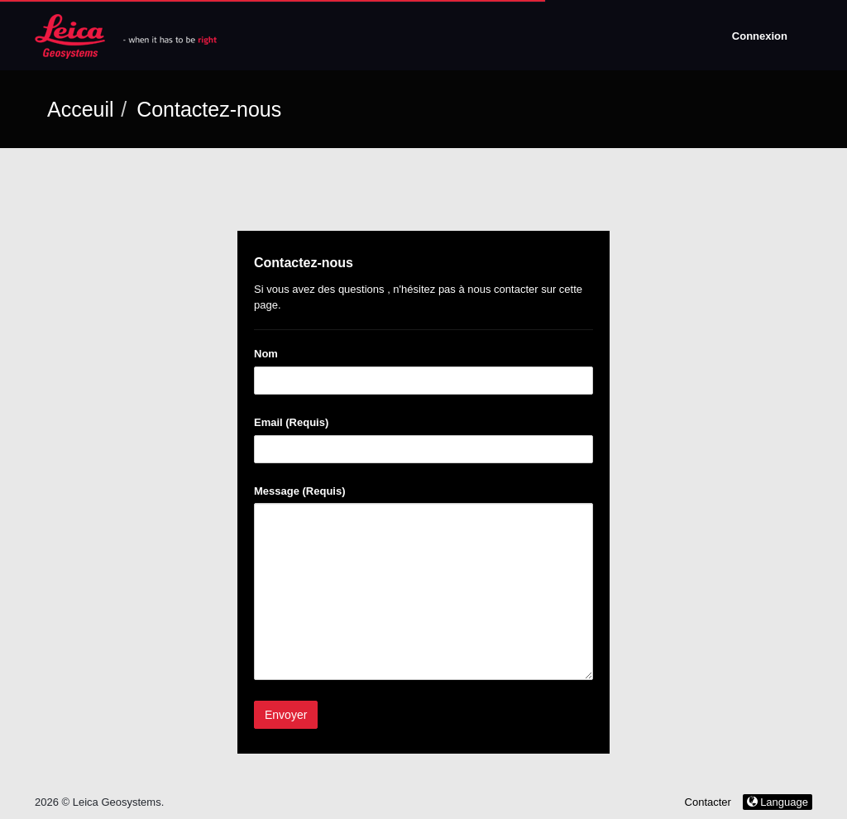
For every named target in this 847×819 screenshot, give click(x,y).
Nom (266, 353)
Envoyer (286, 714)
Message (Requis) (300, 491)
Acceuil (80, 109)
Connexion (759, 36)
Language (777, 802)
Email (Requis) (291, 422)
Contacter (708, 802)
